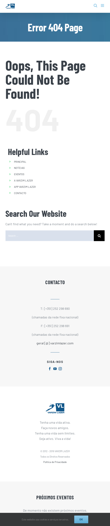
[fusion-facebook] (49, 368)
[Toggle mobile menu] (103, 5)
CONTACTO (20, 193)
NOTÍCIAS (19, 167)
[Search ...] (49, 235)
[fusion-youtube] (55, 368)
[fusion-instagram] (60, 368)
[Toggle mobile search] (95, 5)
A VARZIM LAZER (23, 180)
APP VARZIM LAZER (25, 186)
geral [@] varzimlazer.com (55, 343)
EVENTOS (19, 174)
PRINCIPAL (20, 161)
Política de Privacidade (55, 462)
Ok (81, 519)
